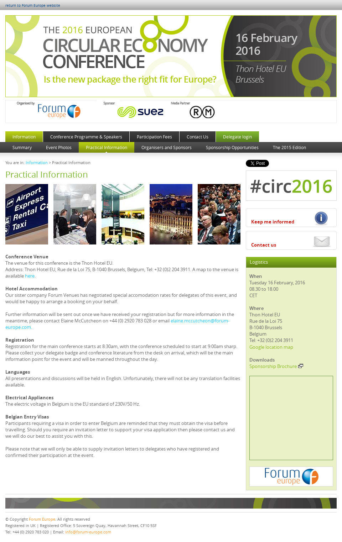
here (30, 276)
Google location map (271, 347)
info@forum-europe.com (88, 532)
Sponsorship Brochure (276, 366)
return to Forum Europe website (32, 5)
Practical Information (106, 147)
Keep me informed (272, 222)
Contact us (263, 245)
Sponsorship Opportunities (232, 147)
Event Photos (59, 147)
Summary (22, 147)
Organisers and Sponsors (166, 147)
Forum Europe (42, 519)
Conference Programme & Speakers (86, 137)
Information (24, 137)
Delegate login (237, 137)
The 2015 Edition (289, 147)
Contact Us (197, 137)
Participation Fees (154, 137)
